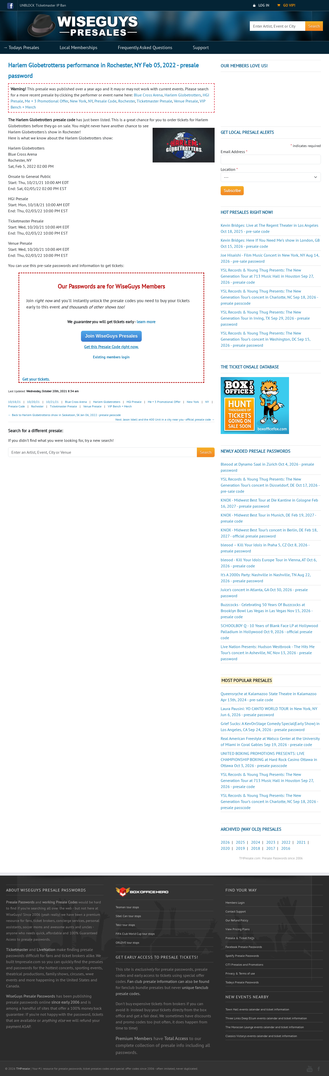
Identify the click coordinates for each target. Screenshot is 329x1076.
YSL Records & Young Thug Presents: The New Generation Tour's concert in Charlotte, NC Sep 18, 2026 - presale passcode (269, 297)
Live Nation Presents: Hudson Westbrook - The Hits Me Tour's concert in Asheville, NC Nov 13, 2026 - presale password (268, 652)
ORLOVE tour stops (127, 942)
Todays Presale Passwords (242, 982)
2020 (225, 848)
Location (229, 169)
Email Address (234, 151)
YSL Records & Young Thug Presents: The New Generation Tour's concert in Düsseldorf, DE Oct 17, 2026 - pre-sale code (270, 485)
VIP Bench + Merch (120, 406)
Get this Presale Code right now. (111, 346)
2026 (225, 842)
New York (78, 101)
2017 (270, 848)
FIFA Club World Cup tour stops (135, 934)
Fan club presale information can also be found (168, 981)
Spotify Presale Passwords (242, 956)
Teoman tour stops (127, 907)
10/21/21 (52, 402)
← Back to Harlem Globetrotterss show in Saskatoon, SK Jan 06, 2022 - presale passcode (64, 415)
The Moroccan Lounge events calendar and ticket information (264, 1027)
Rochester (126, 101)
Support (201, 47)
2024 (255, 842)
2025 (240, 842)
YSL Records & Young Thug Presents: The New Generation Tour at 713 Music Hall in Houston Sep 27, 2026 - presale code (267, 276)
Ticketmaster (17, 949)
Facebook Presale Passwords (243, 947)
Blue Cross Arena (148, 94)
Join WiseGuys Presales (111, 336)
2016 (285, 848)
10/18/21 (14, 402)
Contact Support (235, 911)
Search (314, 26)
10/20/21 (33, 402)
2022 (286, 842)
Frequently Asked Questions (145, 47)
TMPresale (23, 1068)
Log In (261, 5)
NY (90, 101)
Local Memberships (78, 47)
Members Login (235, 902)
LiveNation (46, 949)
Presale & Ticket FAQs (239, 938)
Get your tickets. (36, 379)
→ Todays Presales (21, 47)
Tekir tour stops (125, 925)
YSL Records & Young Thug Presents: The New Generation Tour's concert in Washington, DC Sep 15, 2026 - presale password (265, 339)
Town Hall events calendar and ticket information (257, 1009)
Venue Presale (186, 101)
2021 (301, 842)
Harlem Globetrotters (182, 94)
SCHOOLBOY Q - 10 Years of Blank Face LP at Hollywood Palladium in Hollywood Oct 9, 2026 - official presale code (269, 631)
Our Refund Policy (236, 920)
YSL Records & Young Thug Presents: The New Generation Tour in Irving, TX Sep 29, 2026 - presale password (265, 318)
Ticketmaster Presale (154, 101)
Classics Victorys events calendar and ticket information (261, 1036)
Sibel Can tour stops (128, 916)
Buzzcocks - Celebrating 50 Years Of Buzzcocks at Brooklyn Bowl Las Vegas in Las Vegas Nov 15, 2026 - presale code (267, 610)
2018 (255, 848)
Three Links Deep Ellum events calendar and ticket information (266, 1018)
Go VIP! (286, 5)
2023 (270, 842)
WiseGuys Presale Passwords (30, 996)
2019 (240, 848)
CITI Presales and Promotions (244, 964)
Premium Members (134, 1038)
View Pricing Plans (237, 929)
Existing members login (111, 357)
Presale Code (105, 101)
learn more (146, 321)
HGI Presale (134, 402)
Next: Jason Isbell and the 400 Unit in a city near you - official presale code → (165, 419)
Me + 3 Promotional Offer (46, 101)
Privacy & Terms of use (240, 973)
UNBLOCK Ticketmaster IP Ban (43, 5)
